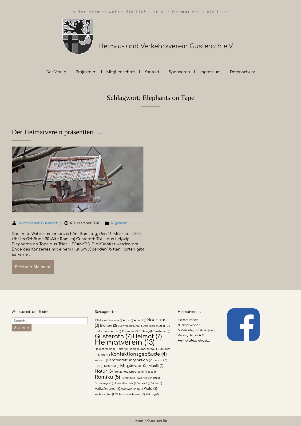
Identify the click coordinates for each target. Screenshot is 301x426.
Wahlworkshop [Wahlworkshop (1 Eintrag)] (132, 389)
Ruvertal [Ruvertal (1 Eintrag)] (128, 378)
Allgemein (119, 223)
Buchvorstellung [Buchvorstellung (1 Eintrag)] (130, 326)
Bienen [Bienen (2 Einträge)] (108, 325)
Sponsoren (179, 72)
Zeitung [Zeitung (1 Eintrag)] (152, 394)
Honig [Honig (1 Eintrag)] (134, 349)
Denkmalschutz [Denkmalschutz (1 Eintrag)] (154, 326)
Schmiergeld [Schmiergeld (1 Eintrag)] (104, 383)
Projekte (83, 72)
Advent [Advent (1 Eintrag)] (140, 320)
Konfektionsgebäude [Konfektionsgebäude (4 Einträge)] (139, 354)
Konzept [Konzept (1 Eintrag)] (101, 360)
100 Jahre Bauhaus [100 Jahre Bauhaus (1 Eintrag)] (108, 320)
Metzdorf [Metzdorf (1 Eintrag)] (111, 366)
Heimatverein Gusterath (37, 223)
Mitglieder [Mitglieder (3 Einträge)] (133, 365)
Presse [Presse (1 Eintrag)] (151, 371)
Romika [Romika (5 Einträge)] (107, 377)
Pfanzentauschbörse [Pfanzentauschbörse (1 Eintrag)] (129, 371)
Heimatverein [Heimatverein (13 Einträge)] (125, 342)
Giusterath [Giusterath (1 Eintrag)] (162, 331)
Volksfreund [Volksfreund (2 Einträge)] (107, 388)
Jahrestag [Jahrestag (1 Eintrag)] (148, 349)
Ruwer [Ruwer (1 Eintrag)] (141, 378)
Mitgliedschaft (120, 72)
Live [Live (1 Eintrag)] (99, 366)
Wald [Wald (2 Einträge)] (150, 388)
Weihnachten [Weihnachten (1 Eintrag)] (105, 394)
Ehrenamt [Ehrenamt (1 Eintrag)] (130, 331)
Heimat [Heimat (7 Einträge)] (147, 336)
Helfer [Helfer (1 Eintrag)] (122, 349)
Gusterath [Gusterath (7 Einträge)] (113, 336)
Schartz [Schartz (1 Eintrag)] (154, 378)
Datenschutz (242, 72)
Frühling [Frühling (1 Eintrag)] (146, 331)
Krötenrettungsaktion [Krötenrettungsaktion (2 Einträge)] (131, 360)
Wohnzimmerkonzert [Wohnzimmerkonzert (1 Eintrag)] (130, 394)
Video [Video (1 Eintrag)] (156, 383)
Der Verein (56, 72)
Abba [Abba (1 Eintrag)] (128, 320)
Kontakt (151, 72)
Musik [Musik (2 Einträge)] (155, 366)
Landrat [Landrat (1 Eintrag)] (160, 360)
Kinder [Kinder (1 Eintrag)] (104, 355)
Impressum (210, 72)
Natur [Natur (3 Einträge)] (104, 371)
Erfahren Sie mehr (33, 267)
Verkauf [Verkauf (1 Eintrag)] (143, 383)
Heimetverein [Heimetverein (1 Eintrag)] (105, 349)
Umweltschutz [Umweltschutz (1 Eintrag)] (125, 383)
